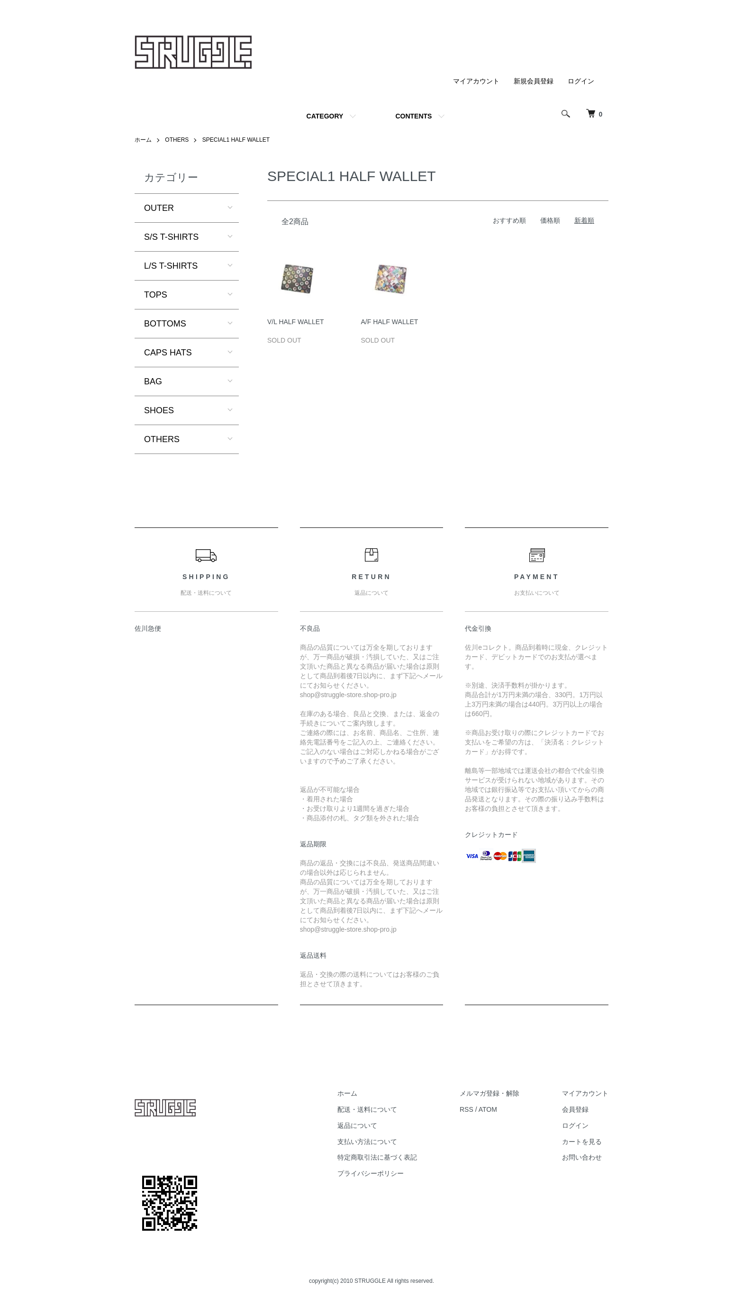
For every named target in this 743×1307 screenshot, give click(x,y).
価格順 (550, 220)
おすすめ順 (509, 220)
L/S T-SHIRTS (171, 266)
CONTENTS (413, 116)
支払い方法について (367, 1141)
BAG (153, 381)
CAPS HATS (168, 352)
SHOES (159, 410)
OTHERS (177, 139)
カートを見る (582, 1141)
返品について (357, 1125)
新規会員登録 (533, 81)
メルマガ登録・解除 (489, 1093)
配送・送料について (367, 1109)
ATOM (488, 1109)
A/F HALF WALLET (389, 322)
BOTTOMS (165, 323)
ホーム (143, 139)
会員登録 (575, 1109)
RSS (466, 1109)
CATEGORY (325, 116)
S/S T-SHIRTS (171, 237)
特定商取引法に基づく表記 (377, 1157)
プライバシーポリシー (370, 1173)
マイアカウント (476, 81)
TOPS (155, 295)
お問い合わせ (582, 1157)
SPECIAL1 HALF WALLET (236, 139)
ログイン (581, 81)
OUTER (159, 208)
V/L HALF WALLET (295, 322)
